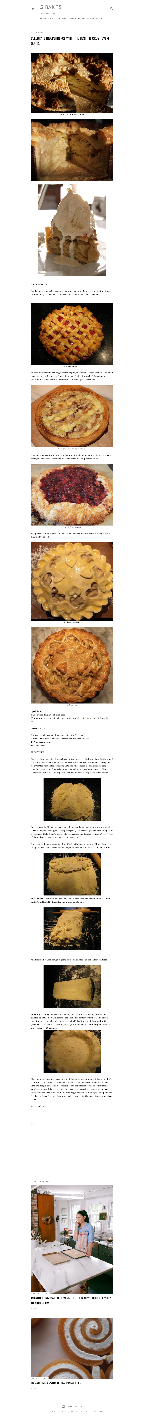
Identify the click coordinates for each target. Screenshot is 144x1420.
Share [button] (33, 1124)
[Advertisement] (72, 1153)
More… (100, 18)
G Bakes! (51, 7)
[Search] (111, 8)
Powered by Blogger (72, 1406)
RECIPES (61, 18)
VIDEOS (72, 18)
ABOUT (51, 18)
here (87, 718)
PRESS (90, 18)
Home (43, 18)
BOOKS (81, 18)
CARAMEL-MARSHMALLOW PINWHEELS (56, 1382)
